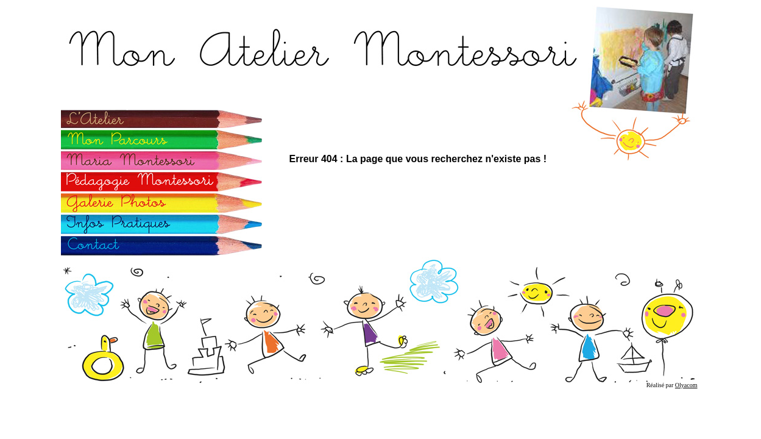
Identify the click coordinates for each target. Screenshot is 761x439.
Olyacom (686, 385)
